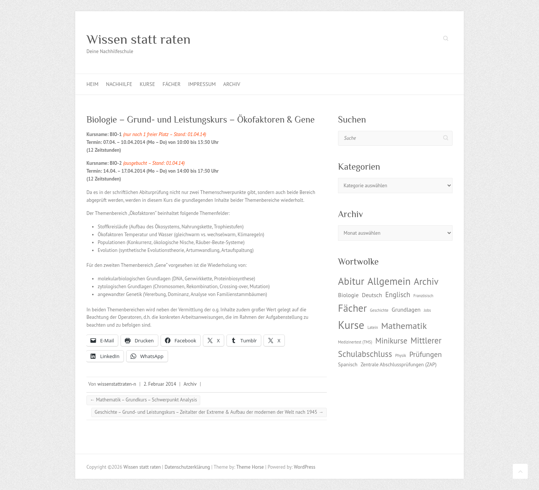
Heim (92, 84)
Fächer (171, 84)
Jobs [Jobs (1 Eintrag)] (427, 310)
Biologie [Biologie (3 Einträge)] (348, 295)
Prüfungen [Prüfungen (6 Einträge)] (425, 354)
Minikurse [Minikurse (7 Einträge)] (391, 341)
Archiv (231, 84)
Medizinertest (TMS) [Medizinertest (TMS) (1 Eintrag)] (355, 342)
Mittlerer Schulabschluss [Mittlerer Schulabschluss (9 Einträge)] (389, 347)
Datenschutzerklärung (187, 467)
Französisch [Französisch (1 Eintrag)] (423, 295)
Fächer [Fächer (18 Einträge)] (352, 308)
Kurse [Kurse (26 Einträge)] (351, 325)
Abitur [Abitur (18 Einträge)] (351, 281)
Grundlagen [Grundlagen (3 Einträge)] (406, 309)
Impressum (202, 84)
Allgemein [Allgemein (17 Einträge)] (389, 281)
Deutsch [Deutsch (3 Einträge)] (372, 295)
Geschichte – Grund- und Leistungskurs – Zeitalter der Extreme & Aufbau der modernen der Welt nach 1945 (209, 412)
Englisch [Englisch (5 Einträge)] (397, 294)
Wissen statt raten (138, 39)
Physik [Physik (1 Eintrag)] (400, 355)
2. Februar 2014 (160, 384)
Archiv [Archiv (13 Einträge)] (426, 281)
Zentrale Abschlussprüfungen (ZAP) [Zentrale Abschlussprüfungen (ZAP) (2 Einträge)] (398, 364)
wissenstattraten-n (116, 384)
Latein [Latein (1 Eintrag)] (373, 327)
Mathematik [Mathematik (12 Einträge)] (404, 326)
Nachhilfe (119, 84)
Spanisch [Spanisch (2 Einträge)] (347, 364)
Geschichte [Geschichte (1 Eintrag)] (379, 310)
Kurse (147, 84)
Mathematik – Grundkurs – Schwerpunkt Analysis (143, 400)
